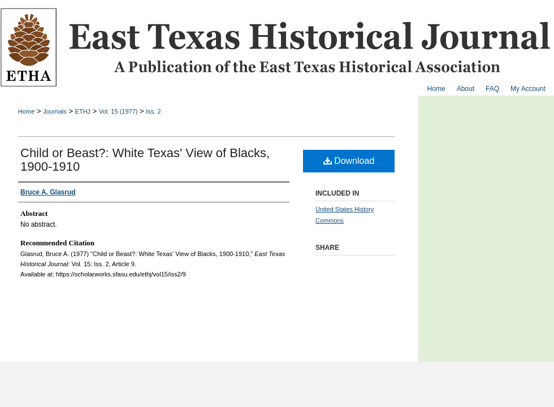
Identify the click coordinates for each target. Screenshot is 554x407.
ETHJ (83, 111)
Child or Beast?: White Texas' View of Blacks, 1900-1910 (145, 160)
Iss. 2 (153, 111)
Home (26, 111)
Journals (55, 111)
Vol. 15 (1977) (118, 111)
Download (349, 161)
